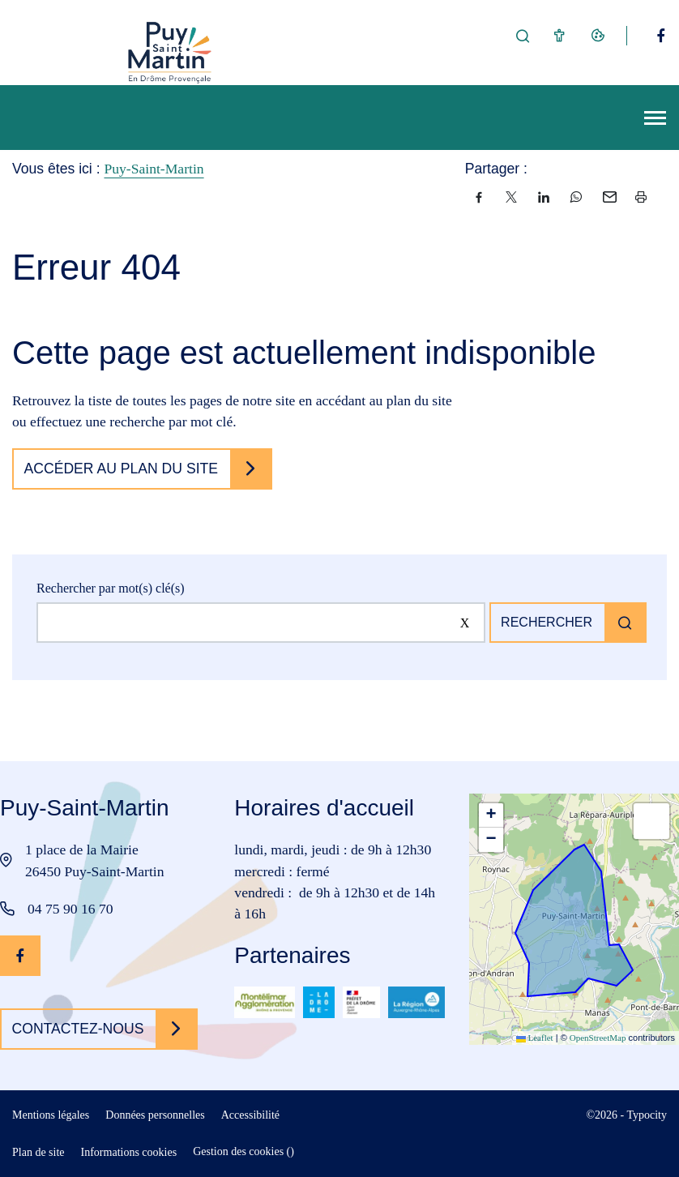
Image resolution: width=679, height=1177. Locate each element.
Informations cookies (129, 1152)
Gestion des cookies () (243, 1151)
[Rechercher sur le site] (260, 622)
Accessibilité (250, 1115)
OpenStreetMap (598, 1037)
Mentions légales (50, 1115)
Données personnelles (154, 1115)
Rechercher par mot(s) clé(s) (110, 588)
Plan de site (38, 1152)
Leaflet (534, 1037)
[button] (491, 815)
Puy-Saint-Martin (153, 168)
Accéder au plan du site (121, 468)
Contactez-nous (78, 1029)
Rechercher (546, 622)
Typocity (646, 1115)
